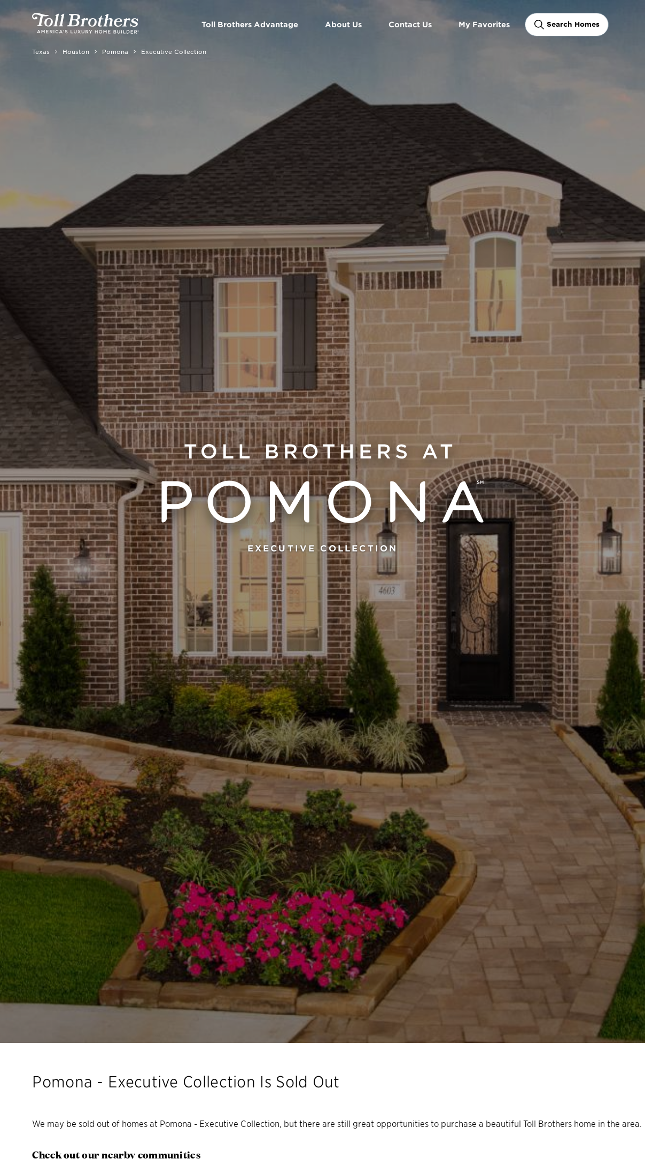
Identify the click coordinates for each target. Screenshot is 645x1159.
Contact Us (410, 24)
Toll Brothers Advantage (249, 24)
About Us (343, 24)
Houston (76, 51)
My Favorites (484, 24)
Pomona (115, 51)
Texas (41, 51)
